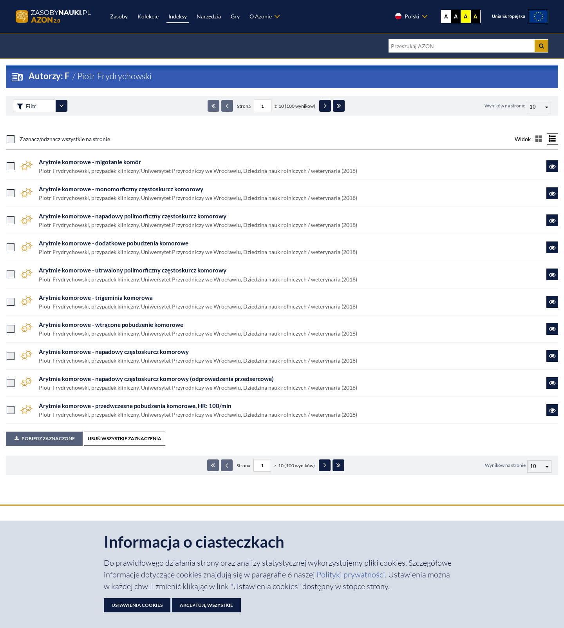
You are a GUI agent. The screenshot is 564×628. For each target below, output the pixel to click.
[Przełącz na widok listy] (552, 139)
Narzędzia (209, 16)
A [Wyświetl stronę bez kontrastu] (446, 16)
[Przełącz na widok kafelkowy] (538, 139)
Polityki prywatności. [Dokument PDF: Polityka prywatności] (352, 574)
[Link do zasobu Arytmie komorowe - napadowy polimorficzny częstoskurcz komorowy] (552, 220)
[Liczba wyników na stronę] (539, 466)
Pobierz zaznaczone (44, 438)
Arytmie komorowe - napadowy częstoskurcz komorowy (114, 351)
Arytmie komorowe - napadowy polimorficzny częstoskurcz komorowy (132, 216)
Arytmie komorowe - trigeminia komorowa (96, 297)
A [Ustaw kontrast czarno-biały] (456, 16)
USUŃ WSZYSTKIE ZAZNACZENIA (124, 438)
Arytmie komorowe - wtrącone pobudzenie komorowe (111, 324)
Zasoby (119, 16)
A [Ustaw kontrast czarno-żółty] (475, 16)
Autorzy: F (50, 76)
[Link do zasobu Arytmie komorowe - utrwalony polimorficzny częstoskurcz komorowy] (552, 274)
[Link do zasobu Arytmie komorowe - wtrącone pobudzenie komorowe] (552, 329)
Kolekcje (148, 16)
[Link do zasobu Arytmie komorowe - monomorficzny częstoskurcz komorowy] (552, 193)
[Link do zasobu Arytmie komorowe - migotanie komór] (552, 166)
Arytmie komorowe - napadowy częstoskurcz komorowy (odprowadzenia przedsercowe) (156, 378)
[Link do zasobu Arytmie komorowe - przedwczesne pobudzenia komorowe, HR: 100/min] (552, 410)
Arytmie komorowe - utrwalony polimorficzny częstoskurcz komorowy (132, 270)
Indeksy (177, 16)
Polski (406, 16)
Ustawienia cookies (137, 605)
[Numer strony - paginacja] (262, 106)
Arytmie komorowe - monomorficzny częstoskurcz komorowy (121, 188)
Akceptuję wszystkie (206, 605)
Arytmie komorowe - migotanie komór (90, 161)
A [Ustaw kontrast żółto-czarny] (466, 16)
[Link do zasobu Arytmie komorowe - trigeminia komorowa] (552, 302)
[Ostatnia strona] (339, 106)
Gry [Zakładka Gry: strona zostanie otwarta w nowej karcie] (235, 16)
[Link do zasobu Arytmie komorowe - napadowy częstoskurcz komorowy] (552, 356)
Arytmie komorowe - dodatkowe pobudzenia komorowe (113, 243)
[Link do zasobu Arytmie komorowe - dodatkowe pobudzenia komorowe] (552, 247)
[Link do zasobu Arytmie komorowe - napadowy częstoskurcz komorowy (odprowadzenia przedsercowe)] (552, 383)
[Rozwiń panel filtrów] (61, 106)
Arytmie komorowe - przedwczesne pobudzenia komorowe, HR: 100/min (135, 405)
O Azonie (260, 16)
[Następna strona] (325, 106)
